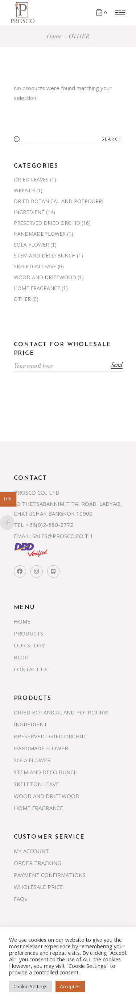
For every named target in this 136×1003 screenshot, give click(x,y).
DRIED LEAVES (31, 179)
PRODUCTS (28, 633)
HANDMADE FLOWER (40, 233)
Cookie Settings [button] (30, 986)
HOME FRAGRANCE (37, 288)
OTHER (22, 298)
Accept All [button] (70, 986)
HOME (22, 621)
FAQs (20, 898)
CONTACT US (31, 669)
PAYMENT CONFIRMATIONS (50, 874)
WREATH (24, 190)
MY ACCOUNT (31, 851)
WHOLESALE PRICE (38, 886)
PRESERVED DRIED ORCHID (47, 222)
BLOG (21, 657)
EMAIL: (22, 536)
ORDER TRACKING (37, 862)
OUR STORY (29, 645)
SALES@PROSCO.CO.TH (62, 536)
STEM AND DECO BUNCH (44, 255)
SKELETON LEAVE (35, 266)
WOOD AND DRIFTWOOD (45, 277)
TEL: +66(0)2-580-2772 (43, 524)
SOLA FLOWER (31, 244)
